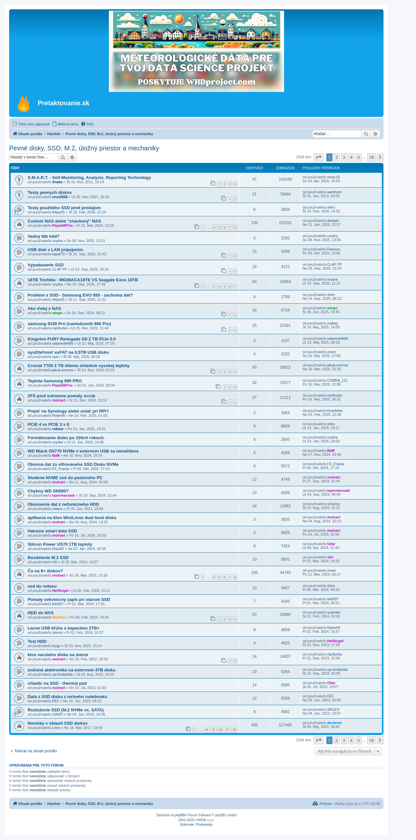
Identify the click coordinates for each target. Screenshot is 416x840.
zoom (331, 352)
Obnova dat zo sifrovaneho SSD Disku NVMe (73, 464)
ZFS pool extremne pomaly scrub (61, 395)
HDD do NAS (41, 612)
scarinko (333, 612)
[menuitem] (31, 124)
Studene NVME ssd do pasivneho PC (65, 477)
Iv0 (54, 562)
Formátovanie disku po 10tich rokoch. (66, 437)
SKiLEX (333, 709)
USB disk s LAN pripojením (55, 249)
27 (227, 729)
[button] (318, 157)
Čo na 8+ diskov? (45, 570)
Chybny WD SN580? (48, 491)
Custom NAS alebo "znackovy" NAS (64, 221)
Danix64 (333, 628)
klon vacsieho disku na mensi (58, 654)
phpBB (180, 815)
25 (213, 729)
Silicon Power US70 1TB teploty (60, 544)
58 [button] (371, 157)
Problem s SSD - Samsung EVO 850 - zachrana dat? (80, 295)
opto (55, 357)
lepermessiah (63, 495)
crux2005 (60, 197)
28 (234, 729)
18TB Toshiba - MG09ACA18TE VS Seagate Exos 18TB (83, 279)
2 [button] (336, 157)
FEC (55, 701)
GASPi (57, 714)
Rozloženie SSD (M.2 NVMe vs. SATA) (66, 709)
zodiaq (332, 323)
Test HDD (37, 641)
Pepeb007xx (62, 225)
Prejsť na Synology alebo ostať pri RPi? (68, 411)
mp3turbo (59, 328)
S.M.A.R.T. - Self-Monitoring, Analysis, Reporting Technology (89, 177)
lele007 (57, 604)
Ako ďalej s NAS (44, 308)
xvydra (57, 241)
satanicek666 (62, 343)
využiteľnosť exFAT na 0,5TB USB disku (68, 352)
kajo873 (58, 254)
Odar (331, 544)
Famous (333, 249)
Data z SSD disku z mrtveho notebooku (67, 696)
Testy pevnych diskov (50, 192)
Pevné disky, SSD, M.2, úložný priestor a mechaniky (84, 148)
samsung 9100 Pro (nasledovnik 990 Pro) (69, 323)
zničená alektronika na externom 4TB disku (71, 670)
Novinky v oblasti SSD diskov (58, 723)
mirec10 (333, 177)
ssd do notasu (42, 586)
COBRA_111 (337, 380)
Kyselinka (334, 411)
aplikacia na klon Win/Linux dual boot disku (72, 517)
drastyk (332, 221)
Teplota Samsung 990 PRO (55, 380)
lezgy (56, 646)
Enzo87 (58, 549)
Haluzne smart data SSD (52, 530)
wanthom (334, 192)
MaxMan (59, 617)
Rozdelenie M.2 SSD (48, 557)
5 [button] (359, 157)
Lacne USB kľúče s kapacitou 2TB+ (63, 628)
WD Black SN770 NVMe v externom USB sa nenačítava (83, 451)
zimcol (57, 632)
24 (206, 729)
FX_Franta (60, 469)
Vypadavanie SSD (46, 264)
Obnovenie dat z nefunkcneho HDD (63, 504)
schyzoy (333, 504)
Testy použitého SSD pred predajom (64, 207)
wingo (57, 313)
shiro (331, 207)
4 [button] (351, 157)
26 (220, 729)
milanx (57, 509)
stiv (330, 557)
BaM (55, 455)
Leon (56, 728)
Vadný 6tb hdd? (43, 236)
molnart (58, 400)
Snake (57, 182)
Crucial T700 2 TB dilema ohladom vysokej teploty (79, 365)
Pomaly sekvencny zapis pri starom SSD (69, 599)
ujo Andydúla (62, 674)
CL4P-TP (59, 269)
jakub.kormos (62, 370)
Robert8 (58, 415)
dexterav (334, 723)
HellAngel (60, 590)
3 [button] (344, 157)
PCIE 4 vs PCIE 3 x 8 (48, 424)
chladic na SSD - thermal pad (57, 683)
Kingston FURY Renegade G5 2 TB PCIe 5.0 (72, 339)
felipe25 (58, 212)
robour (57, 429)
